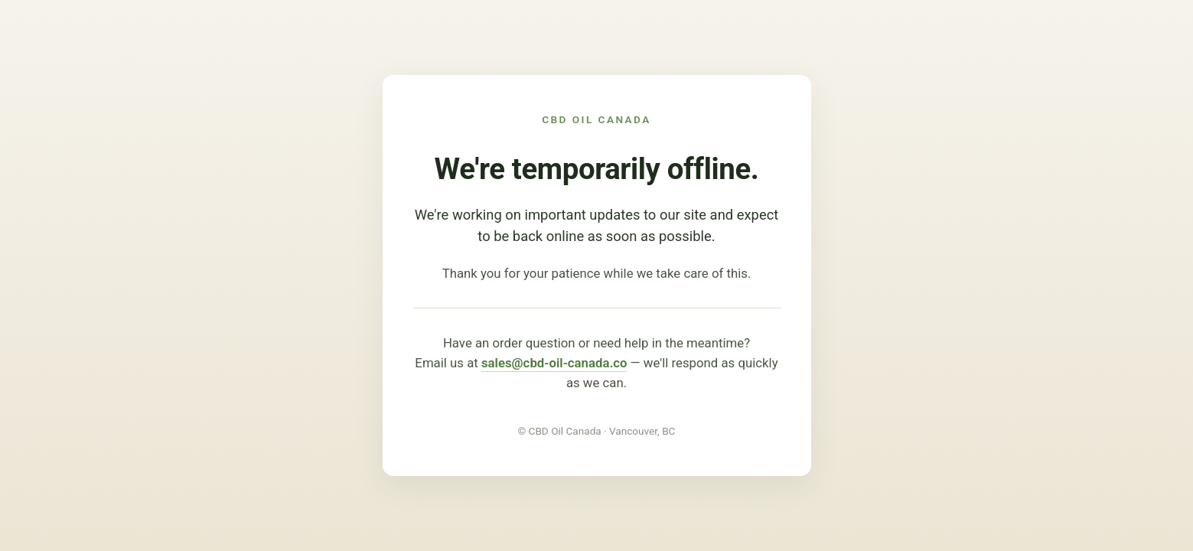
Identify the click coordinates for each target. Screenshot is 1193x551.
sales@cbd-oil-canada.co (554, 362)
